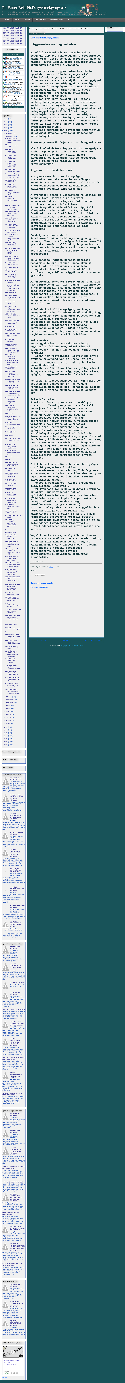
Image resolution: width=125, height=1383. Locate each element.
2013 (6, 739)
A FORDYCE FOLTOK (11, 267)
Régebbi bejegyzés (93, 640)
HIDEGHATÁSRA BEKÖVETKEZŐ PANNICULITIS (10, 244)
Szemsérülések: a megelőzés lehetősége (11, 219)
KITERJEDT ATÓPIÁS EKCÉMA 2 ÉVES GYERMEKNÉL (12, 213)
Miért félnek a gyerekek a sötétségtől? (11, 356)
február (9, 720)
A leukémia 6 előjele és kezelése (10, 660)
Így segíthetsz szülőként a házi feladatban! (12, 226)
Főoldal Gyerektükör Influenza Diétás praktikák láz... (12, 381)
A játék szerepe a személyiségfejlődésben (12, 679)
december (9, 133)
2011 (6, 745)
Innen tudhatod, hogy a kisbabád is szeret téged (12, 691)
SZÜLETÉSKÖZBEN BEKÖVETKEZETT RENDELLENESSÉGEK (12, 642)
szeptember (10, 700)
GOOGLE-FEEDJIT (11, 326)
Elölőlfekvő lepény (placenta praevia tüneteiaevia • (12, 636)
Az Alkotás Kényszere (56, 19)
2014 (6, 736)
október (9, 697)
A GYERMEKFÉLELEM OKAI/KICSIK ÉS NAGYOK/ (11, 362)
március (9, 717)
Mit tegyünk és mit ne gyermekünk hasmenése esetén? (12, 393)
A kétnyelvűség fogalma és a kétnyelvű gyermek (12, 667)
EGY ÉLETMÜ (9, 436)
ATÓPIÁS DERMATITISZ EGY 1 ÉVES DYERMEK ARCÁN (13, 207)
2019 (6, 128)
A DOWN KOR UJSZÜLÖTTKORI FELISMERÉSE (11, 494)
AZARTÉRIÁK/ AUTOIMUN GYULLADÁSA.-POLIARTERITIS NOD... (11, 523)
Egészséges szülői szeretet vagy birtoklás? (12, 322)
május (8, 711)
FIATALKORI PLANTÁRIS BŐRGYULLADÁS (11, 198)
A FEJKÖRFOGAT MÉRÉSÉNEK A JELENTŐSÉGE (10, 500)
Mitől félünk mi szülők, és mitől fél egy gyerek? (12, 350)
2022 (6, 119)
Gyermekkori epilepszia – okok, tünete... (12, 151)
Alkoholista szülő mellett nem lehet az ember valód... (12, 564)
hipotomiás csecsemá (13, 457)
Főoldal (65, 640)
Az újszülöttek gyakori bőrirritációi (11, 536)
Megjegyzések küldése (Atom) (72, 646)
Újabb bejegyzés (38, 640)
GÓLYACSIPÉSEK (10, 532)
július (8, 706)
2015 (6, 733)
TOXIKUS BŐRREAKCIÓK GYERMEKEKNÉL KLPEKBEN (13, 611)
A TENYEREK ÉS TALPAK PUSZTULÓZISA (10, 157)
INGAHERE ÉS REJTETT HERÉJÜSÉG (13, 1010)
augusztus (10, 703)
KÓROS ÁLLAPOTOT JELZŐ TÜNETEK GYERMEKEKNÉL (16, 870)
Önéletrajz (27, 19)
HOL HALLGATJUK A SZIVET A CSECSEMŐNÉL (11, 475)
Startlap (7, 19)
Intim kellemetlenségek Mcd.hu (12, 605)
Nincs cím (8, 413)
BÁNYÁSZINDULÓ (10, 293)
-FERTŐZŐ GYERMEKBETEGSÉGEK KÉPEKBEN (17, 889)
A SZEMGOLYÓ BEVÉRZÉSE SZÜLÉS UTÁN (12, 506)
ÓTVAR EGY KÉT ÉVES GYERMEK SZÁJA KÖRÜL (12, 335)
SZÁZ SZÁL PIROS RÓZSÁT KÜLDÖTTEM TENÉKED (12, 297)
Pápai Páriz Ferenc (40, 19)
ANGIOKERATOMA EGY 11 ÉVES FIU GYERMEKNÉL (12, 558)
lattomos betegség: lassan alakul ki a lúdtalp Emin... (12, 175)
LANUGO (7, 460)
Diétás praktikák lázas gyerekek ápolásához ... (11, 387)
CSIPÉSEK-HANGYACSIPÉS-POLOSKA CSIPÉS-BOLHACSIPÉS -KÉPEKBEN (16, 853)
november (9, 136)
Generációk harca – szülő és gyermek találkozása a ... (12, 258)
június (8, 708)
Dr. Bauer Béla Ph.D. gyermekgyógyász (34, 7)
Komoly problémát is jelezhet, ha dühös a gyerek (13, 418)
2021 (6, 122)
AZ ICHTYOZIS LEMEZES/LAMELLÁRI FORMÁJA (12, 192)
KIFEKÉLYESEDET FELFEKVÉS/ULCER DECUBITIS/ (12, 598)
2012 (6, 742)
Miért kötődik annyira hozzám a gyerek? (12, 315)
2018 (6, 131)
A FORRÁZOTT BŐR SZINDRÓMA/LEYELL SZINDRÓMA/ (12, 685)
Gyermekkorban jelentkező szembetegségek (11, 673)
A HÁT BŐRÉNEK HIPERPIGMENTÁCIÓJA (12, 452)
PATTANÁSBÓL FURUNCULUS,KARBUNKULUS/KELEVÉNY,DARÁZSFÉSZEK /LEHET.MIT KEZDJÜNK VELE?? (17, 1247)
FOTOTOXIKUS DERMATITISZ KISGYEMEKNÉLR (11, 186)
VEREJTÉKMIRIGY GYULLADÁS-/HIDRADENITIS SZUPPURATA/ (17, 1023)
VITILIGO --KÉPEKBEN (17, 983)
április (9, 714)
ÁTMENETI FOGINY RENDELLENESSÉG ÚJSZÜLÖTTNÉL (11, 464)
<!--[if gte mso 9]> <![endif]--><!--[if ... (13, 440)
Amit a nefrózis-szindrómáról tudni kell (11, 276)
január (8, 723)
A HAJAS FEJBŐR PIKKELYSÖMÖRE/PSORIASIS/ (12, 140)
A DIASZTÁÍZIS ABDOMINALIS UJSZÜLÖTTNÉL (10, 446)
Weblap (17, 19)
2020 (6, 125)
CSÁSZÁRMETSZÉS (11, 624)
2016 (6, 730)
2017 (6, 727)
